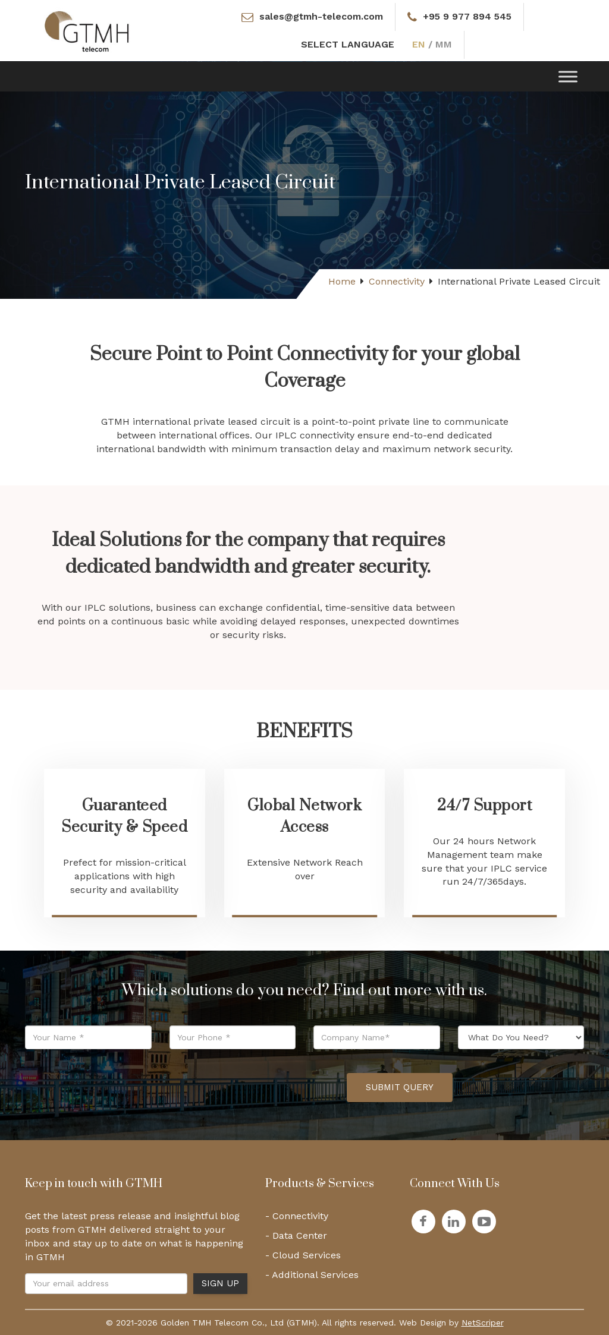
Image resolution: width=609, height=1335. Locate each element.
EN (419, 44)
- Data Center (296, 1235)
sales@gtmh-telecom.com (320, 16)
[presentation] (247, 1087)
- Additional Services (312, 1274)
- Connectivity (296, 1216)
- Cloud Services (303, 1255)
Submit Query (400, 1087)
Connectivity (397, 281)
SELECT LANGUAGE (348, 44)
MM (443, 44)
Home (342, 281)
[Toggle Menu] (567, 76)
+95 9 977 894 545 (467, 16)
